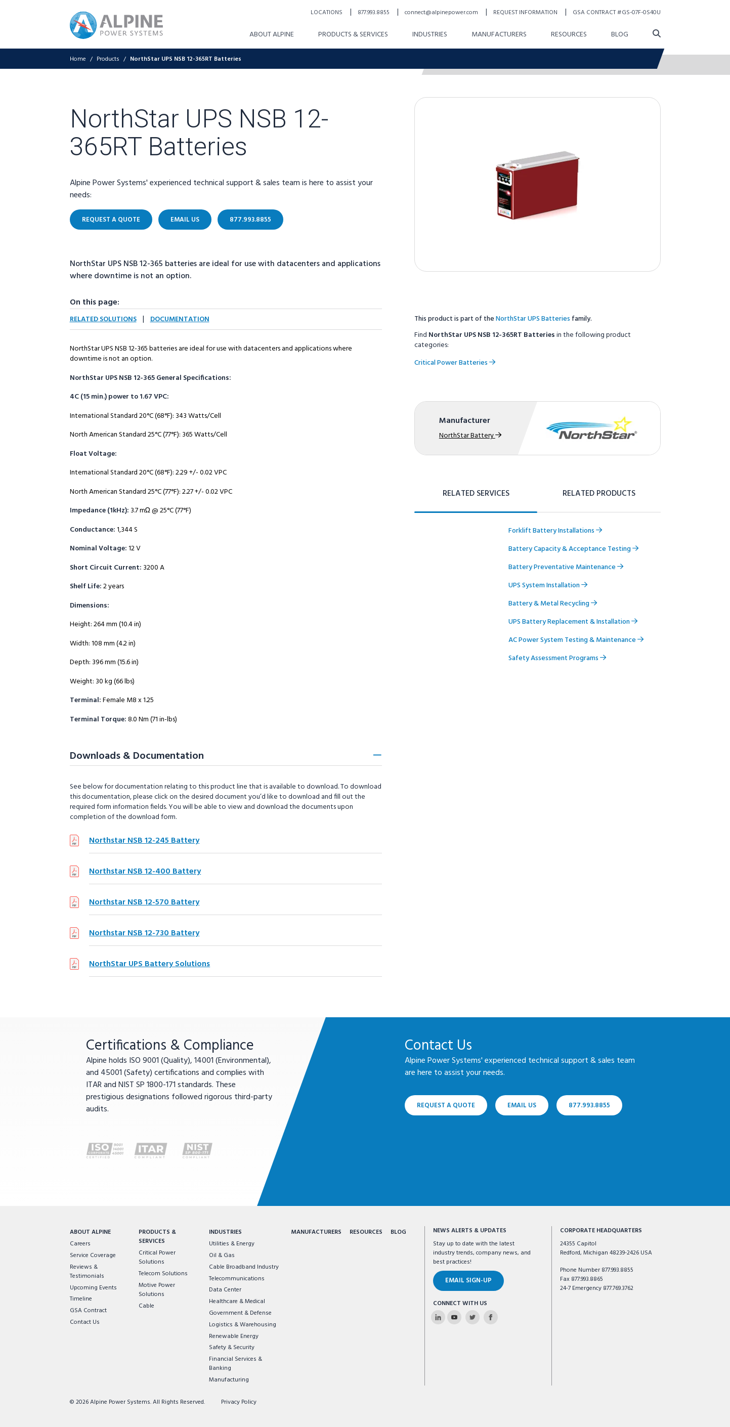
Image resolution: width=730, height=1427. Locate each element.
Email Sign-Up (468, 1280)
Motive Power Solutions (157, 1290)
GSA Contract (88, 1311)
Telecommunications (237, 1279)
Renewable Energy (234, 1336)
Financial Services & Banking (235, 1363)
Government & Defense (240, 1313)
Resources (366, 1232)
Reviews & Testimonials (87, 1271)
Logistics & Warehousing (242, 1325)
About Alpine (90, 1232)
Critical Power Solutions (157, 1257)
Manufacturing (229, 1380)
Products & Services (157, 1236)
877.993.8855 (589, 1105)
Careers (80, 1244)
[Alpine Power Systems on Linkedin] (438, 1317)
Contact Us (85, 1322)
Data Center (225, 1290)
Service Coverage (93, 1255)
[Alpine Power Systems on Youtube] (454, 1317)
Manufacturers (316, 1232)
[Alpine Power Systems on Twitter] (472, 1317)
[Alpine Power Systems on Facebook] (491, 1317)
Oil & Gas (222, 1255)
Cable (146, 1306)
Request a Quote (446, 1105)
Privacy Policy (238, 1402)
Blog (398, 1232)
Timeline (81, 1299)
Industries (225, 1232)
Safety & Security (231, 1348)
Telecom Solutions (163, 1274)
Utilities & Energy (231, 1244)
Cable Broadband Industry (244, 1267)
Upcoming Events (93, 1288)
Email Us (521, 1105)
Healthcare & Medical (237, 1301)
